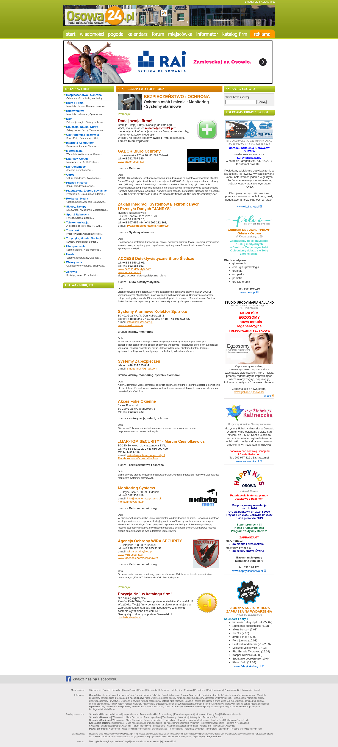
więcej (269, 395)
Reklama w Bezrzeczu (213, 717)
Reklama (188, 690)
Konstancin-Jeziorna (99, 723)
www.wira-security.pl (130, 554)
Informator (164, 690)
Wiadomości (95, 690)
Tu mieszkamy (165, 714)
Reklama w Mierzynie (230, 714)
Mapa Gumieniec (134, 720)
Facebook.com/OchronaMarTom (138, 458)
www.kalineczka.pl (249, 461)
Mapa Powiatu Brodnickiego (135, 729)
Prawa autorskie (232, 690)
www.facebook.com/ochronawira (138, 558)
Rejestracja (268, 1)
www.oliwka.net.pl (249, 206)
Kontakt (257, 690)
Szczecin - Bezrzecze (100, 717)
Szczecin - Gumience (100, 720)
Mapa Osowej (129, 690)
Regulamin (247, 690)
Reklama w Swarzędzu (224, 726)
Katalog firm (176, 690)
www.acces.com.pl (129, 272)
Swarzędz (94, 726)
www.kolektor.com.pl (130, 325)
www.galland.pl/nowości (249, 392)
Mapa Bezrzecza (134, 717)
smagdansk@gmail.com (142, 368)
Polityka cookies (215, 690)
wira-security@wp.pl (139, 551)
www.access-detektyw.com (134, 269)
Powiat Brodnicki (98, 729)
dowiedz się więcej (129, 617)
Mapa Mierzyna (131, 714)
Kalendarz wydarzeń (184, 714)
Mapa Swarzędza (122, 726)
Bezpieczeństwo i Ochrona (84, 95)
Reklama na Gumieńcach (236, 720)
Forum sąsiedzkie (148, 714)
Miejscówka (152, 690)
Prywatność (200, 690)
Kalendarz (117, 690)
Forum (141, 690)
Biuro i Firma (74, 102)
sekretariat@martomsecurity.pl (146, 455)
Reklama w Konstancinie (237, 723)
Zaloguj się (251, 1)
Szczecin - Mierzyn (98, 714)
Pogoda (106, 690)
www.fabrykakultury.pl (249, 666)
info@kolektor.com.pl (140, 322)
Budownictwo (75, 110)
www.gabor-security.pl (131, 161)
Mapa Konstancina (135, 723)
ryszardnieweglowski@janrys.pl (148, 225)
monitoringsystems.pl (131, 501)
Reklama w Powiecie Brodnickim (246, 729)
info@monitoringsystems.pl (144, 498)
